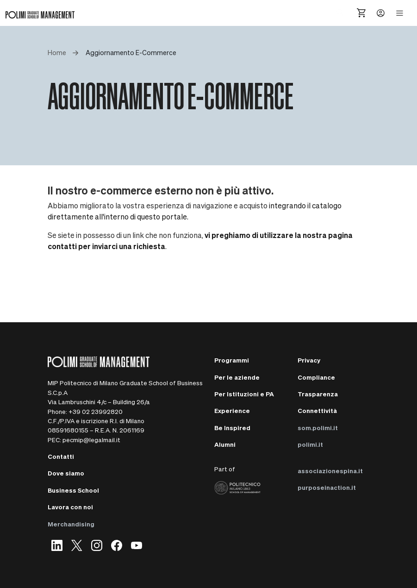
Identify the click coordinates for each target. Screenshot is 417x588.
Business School (73, 490)
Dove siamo (66, 473)
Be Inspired (232, 428)
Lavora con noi (70, 507)
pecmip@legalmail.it (91, 440)
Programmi (231, 360)
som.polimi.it (318, 428)
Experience (232, 410)
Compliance (316, 377)
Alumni (225, 444)
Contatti (61, 456)
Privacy (309, 360)
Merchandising (71, 524)
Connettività (317, 410)
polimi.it (310, 444)
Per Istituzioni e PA (244, 394)
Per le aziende (237, 377)
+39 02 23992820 (95, 411)
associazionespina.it (330, 471)
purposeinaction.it (327, 487)
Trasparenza (318, 394)
